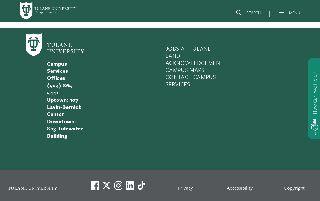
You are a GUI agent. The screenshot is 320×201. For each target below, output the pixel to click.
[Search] (248, 13)
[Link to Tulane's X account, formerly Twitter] (106, 185)
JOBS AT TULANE (188, 48)
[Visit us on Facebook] (95, 185)
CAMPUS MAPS (185, 70)
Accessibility (240, 187)
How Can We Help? (315, 93)
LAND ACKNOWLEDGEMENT (195, 59)
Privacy (185, 187)
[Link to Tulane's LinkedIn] (130, 185)
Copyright (294, 187)
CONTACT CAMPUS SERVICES (191, 80)
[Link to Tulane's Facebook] (118, 185)
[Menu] (281, 12)
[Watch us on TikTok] (141, 185)
